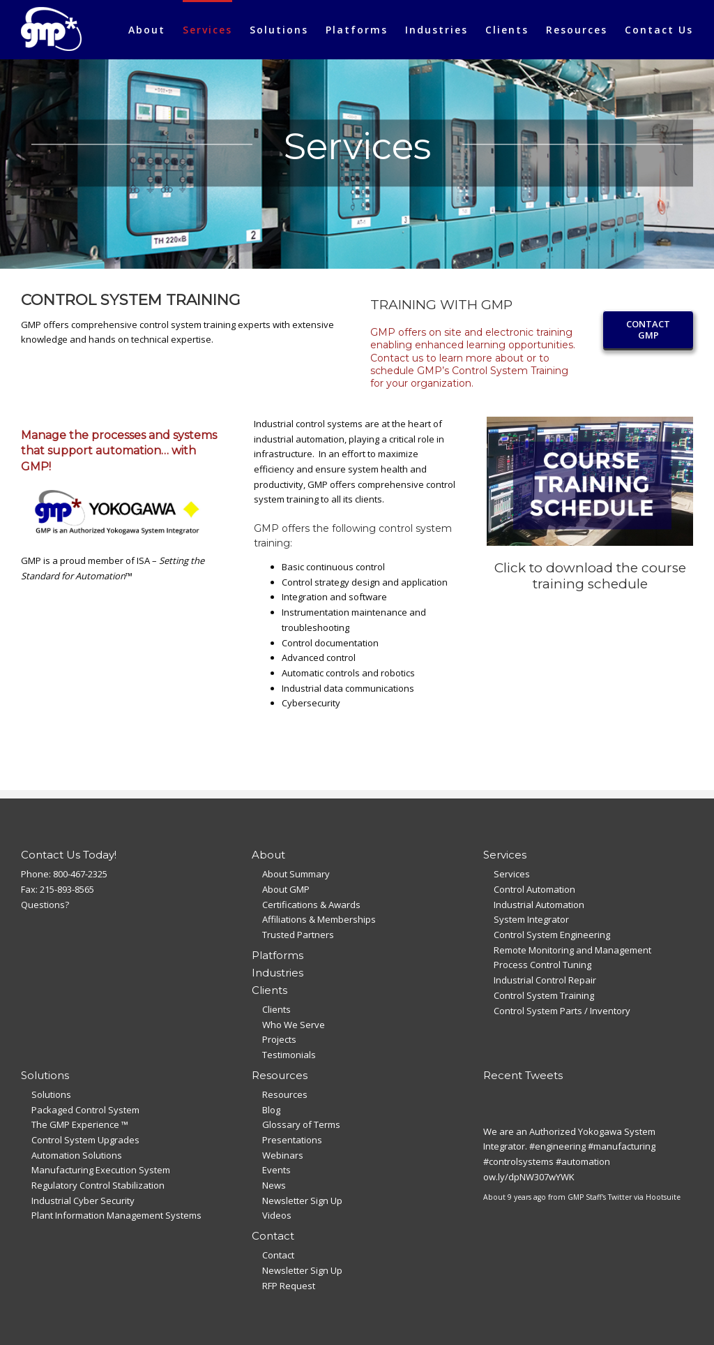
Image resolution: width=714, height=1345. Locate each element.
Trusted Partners (298, 934)
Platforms (277, 955)
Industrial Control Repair (545, 980)
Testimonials (289, 1054)
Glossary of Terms (301, 1124)
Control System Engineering (552, 934)
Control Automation (534, 889)
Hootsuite (663, 1197)
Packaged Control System (85, 1110)
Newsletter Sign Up (302, 1200)
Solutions (51, 1094)
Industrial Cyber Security (83, 1200)
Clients (276, 1009)
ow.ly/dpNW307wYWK (529, 1177)
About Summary (296, 874)
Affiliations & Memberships (319, 919)
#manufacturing (621, 1146)
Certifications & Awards (311, 904)
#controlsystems (518, 1161)
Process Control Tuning (542, 964)
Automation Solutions (76, 1155)
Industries (277, 972)
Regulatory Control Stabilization (98, 1185)
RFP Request (288, 1285)
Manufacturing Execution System (100, 1170)
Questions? (45, 904)
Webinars (282, 1155)
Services (512, 874)
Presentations (292, 1140)
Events (276, 1170)
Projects (279, 1039)
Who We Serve (293, 1024)
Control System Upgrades (85, 1140)
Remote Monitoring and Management (572, 950)
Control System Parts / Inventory (562, 1010)
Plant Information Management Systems (116, 1215)
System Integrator (531, 919)
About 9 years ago (514, 1197)
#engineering (557, 1146)
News (274, 1185)
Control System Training (544, 995)
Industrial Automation (539, 904)
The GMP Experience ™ (79, 1124)
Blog (271, 1110)
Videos (276, 1215)
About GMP (286, 889)
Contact (278, 1255)
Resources (284, 1094)
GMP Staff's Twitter (600, 1197)
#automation (583, 1161)
